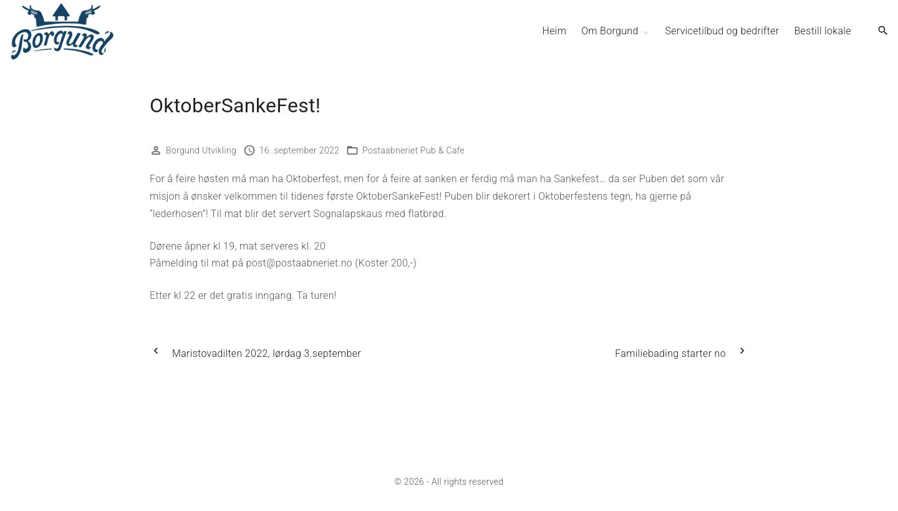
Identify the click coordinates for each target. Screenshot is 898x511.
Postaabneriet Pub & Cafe (413, 150)
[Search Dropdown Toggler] (883, 31)
